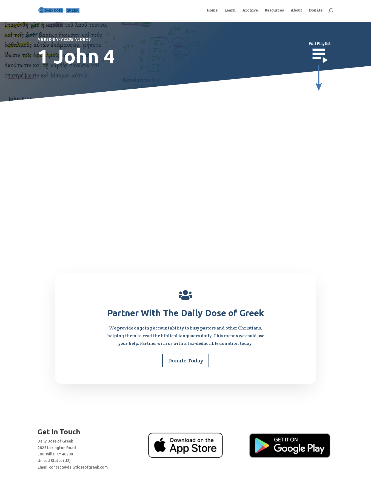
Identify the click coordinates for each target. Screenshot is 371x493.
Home (212, 11)
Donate (316, 11)
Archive (250, 11)
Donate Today (185, 360)
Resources (274, 11)
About (296, 11)
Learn (230, 11)
